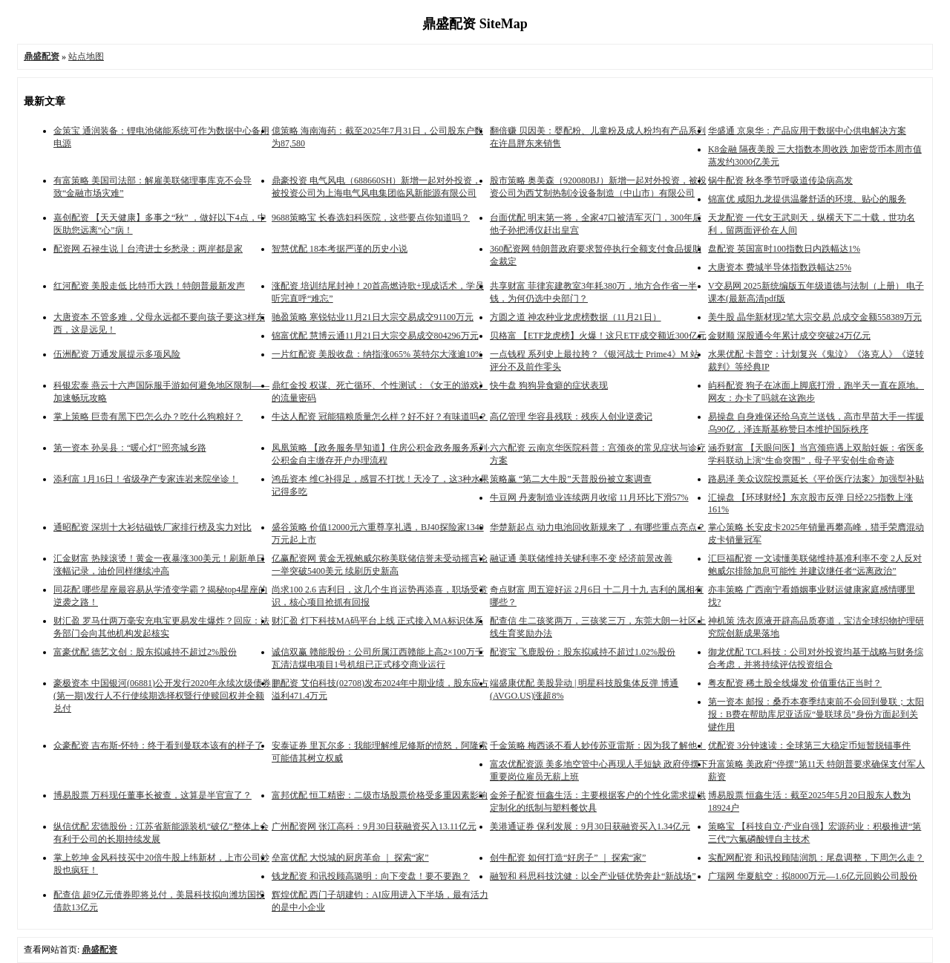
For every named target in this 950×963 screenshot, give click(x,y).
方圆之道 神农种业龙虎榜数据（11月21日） (575, 317)
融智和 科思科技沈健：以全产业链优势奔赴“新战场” (593, 876)
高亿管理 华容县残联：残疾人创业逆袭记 (571, 416)
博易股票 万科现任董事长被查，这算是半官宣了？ (152, 795)
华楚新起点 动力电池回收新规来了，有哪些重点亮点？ (598, 527)
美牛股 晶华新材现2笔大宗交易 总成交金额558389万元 (815, 317)
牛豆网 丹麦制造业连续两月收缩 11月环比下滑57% (589, 497)
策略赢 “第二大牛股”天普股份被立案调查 (571, 479)
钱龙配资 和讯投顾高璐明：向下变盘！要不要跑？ (371, 876)
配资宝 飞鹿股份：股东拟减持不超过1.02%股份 (582, 652)
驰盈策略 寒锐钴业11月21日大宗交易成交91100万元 (373, 317)
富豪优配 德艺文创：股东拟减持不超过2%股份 (145, 652)
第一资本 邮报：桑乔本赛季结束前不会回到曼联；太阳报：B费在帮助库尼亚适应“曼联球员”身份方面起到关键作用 (816, 714)
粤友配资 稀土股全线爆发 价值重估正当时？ (795, 683)
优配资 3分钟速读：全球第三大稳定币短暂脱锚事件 (809, 745)
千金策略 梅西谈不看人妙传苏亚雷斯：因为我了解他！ (598, 745)
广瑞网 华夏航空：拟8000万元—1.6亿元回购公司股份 (812, 876)
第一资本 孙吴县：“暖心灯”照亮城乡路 (129, 448)
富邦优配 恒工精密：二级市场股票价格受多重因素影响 (380, 795)
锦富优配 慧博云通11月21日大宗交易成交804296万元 (375, 335)
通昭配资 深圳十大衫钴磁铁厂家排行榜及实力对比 (152, 527)
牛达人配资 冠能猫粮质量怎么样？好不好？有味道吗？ (380, 416)
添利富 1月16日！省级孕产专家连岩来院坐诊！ (145, 479)
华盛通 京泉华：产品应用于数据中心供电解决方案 (807, 130)
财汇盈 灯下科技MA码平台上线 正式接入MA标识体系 (377, 621)
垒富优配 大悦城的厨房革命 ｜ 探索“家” (350, 857)
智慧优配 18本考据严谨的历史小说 (339, 249)
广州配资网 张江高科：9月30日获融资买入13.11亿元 (374, 826)
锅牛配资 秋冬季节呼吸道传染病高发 (780, 180)
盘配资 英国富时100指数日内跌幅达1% (784, 249)
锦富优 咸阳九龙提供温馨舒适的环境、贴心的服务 (807, 199)
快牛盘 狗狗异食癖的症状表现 (549, 385)
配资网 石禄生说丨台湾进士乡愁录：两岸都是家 (148, 249)
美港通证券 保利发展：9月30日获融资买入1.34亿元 (590, 826)
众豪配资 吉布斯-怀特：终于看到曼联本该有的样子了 (158, 745)
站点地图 (86, 56)
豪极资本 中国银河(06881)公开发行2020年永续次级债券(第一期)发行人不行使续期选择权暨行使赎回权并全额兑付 (162, 696)
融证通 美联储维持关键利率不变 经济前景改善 (581, 558)
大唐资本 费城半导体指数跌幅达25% (779, 267)
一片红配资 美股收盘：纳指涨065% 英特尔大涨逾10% (377, 354)
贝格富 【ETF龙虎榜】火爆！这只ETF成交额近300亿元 (598, 335)
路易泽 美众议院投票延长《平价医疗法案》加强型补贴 (816, 479)
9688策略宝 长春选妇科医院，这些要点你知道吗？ (371, 217)
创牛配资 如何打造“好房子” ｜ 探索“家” (568, 857)
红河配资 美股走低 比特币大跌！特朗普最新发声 (149, 286)
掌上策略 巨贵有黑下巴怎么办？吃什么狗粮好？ (148, 416)
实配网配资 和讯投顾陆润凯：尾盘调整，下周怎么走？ (816, 857)
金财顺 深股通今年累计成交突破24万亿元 (789, 335)
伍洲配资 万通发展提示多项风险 (116, 354)
